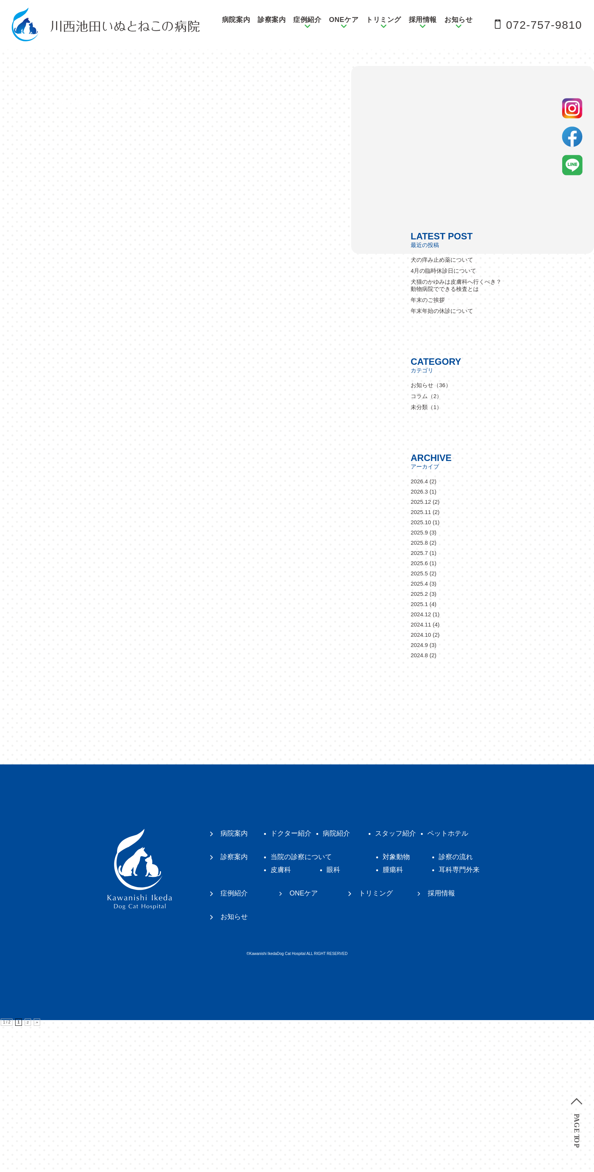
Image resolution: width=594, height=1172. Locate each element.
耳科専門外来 (459, 1016)
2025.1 (419, 750)
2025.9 (419, 678)
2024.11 (421, 770)
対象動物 (396, 1003)
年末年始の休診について (442, 457)
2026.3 (419, 637)
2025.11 (421, 658)
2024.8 (419, 801)
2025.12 (421, 648)
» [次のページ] (37, 1168)
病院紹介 (336, 979)
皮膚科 (280, 1016)
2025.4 (419, 730)
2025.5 (419, 719)
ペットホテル (447, 979)
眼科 (333, 1016)
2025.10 (421, 668)
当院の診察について (301, 1003)
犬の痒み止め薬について (442, 406)
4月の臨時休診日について (443, 417)
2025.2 (419, 740)
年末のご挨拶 (428, 446)
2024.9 (419, 791)
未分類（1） (426, 553)
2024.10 (421, 781)
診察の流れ (456, 1003)
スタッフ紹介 (395, 979)
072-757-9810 (543, 25)
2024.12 (421, 760)
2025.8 (419, 689)
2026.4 (419, 627)
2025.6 (419, 709)
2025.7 (419, 699)
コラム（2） (426, 542)
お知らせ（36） (431, 531)
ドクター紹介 (290, 979)
